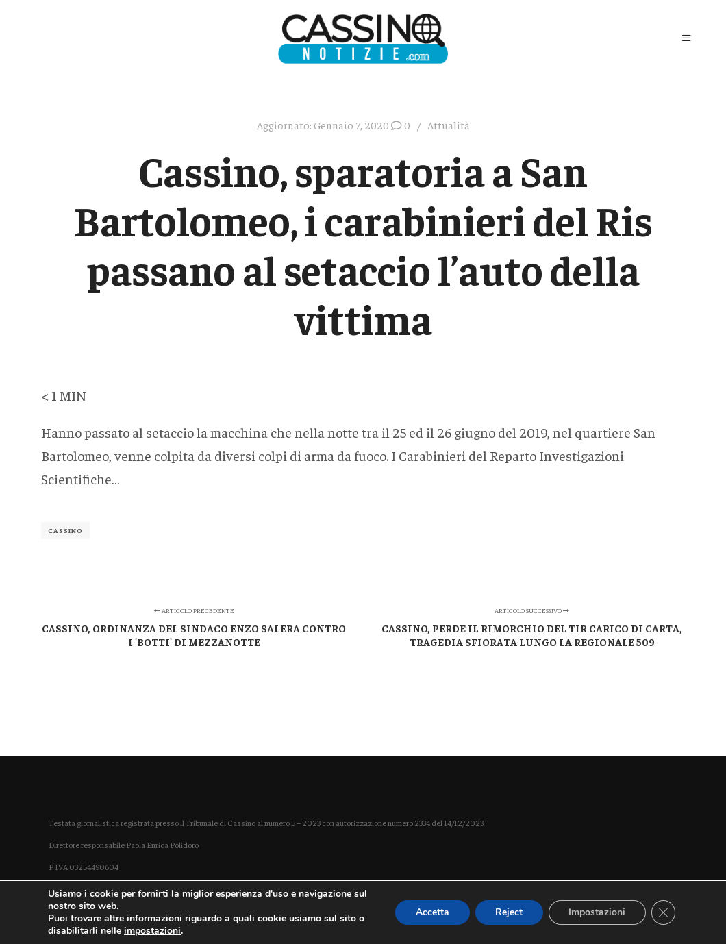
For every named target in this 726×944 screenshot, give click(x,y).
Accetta (430, 912)
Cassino (65, 530)
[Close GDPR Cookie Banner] (663, 912)
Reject (507, 912)
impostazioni (152, 931)
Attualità (448, 125)
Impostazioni (596, 912)
